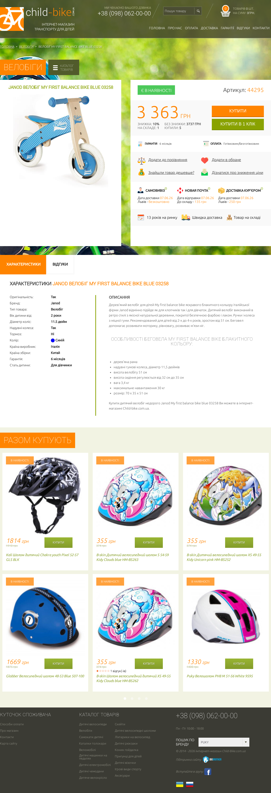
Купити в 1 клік (237, 124)
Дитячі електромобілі (95, 764)
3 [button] (139, 698)
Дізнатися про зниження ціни (237, 172)
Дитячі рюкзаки (126, 743)
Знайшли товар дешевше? (171, 172)
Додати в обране (226, 160)
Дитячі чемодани (91, 771)
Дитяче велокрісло (93, 777)
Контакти (261, 28)
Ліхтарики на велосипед (132, 737)
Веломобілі (87, 749)
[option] (45, 574)
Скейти (120, 724)
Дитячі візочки (125, 762)
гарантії (227, 28)
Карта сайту (8, 743)
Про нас (175, 28)
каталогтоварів (67, 68)
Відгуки (60, 264)
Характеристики (23, 264)
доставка (209, 28)
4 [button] (146, 698)
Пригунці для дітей (128, 756)
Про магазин (9, 730)
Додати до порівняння (167, 160)
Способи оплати (12, 724)
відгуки (243, 28)
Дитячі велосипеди (93, 724)
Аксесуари (122, 775)
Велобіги (85, 730)
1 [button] (124, 698)
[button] (104, 97)
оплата (191, 28)
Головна (157, 28)
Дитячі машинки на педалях (93, 757)
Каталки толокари (92, 743)
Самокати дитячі (91, 737)
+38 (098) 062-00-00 (124, 13)
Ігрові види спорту (128, 769)
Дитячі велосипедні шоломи (135, 730)
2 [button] (132, 698)
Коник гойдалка (126, 749)
